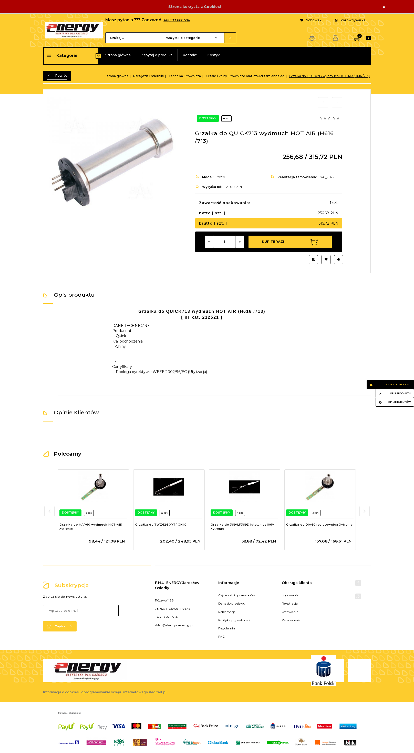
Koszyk (213, 55)
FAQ (221, 636)
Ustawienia (290, 612)
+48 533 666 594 (176, 20)
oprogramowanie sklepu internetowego (114, 692)
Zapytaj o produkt (156, 55)
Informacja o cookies (61, 692)
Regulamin (226, 628)
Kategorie (62, 55)
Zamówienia (291, 620)
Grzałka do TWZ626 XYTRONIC (160, 524)
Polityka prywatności (234, 620)
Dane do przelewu (231, 603)
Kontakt (190, 55)
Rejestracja (290, 603)
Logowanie (290, 595)
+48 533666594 (166, 617)
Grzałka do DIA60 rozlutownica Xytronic (319, 524)
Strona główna (118, 55)
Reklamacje (226, 612)
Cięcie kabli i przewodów (236, 595)
